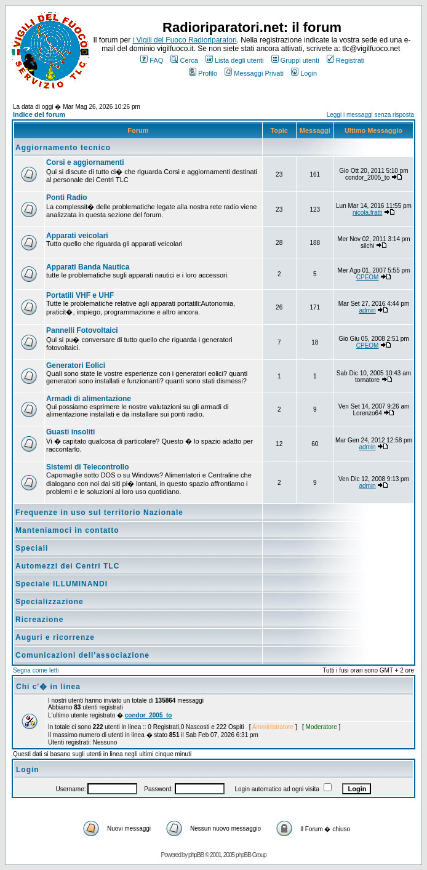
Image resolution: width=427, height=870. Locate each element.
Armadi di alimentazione (88, 398)
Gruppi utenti (295, 60)
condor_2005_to (148, 715)
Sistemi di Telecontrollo (87, 467)
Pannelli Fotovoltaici (82, 330)
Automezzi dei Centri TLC (67, 566)
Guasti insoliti (70, 432)
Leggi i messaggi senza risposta (370, 114)
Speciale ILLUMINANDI (61, 584)
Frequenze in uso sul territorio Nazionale (99, 512)
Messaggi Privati (254, 73)
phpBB (196, 855)
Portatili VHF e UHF (80, 295)
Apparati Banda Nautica (87, 267)
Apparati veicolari (77, 235)
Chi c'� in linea (48, 686)
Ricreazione (39, 619)
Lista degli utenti (235, 60)
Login (304, 73)
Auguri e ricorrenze (55, 637)
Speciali (31, 548)
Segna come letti (36, 670)
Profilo (203, 73)
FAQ (151, 60)
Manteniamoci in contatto (67, 530)
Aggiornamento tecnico (63, 147)
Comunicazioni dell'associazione (82, 655)
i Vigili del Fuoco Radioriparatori (185, 40)
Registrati (345, 60)
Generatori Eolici (75, 365)
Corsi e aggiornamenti (85, 162)
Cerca (184, 60)
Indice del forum (39, 114)
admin (367, 310)
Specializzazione (49, 601)
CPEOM (367, 277)
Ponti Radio (66, 197)
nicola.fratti (367, 212)
